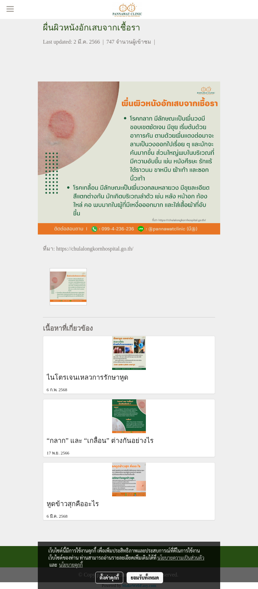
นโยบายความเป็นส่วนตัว (180, 558)
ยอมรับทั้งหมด (145, 577)
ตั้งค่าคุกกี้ (109, 577)
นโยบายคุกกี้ (71, 565)
